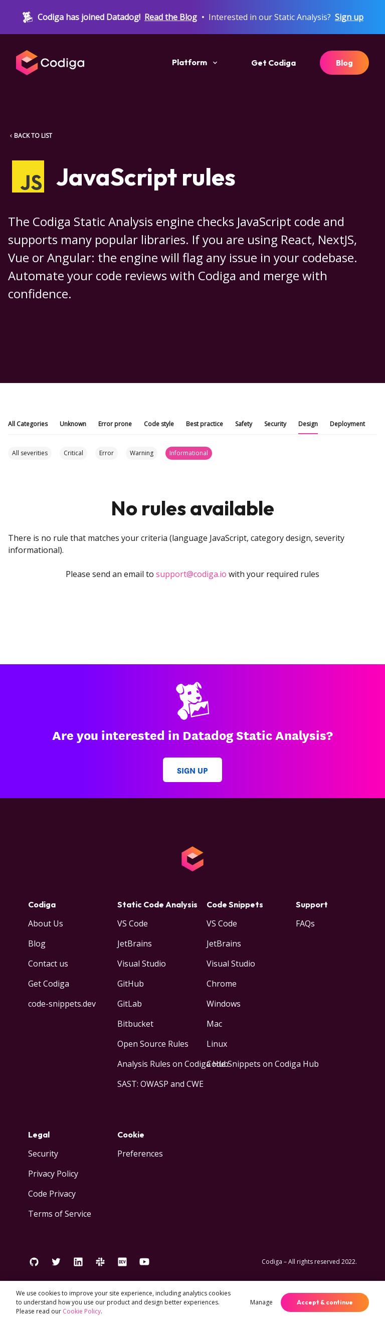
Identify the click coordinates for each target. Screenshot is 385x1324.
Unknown (73, 424)
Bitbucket (135, 1023)
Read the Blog (170, 17)
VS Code (132, 923)
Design (308, 424)
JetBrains (134, 943)
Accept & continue (325, 1302)
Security (275, 424)
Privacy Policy (53, 1173)
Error (106, 453)
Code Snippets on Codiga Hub (263, 1063)
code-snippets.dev (62, 1003)
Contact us (48, 963)
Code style (159, 424)
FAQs (305, 923)
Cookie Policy (82, 1311)
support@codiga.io (191, 574)
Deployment (347, 424)
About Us (45, 923)
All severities (30, 453)
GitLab (129, 1003)
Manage (261, 1302)
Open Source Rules (152, 1043)
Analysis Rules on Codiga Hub (173, 1063)
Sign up (349, 17)
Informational (188, 453)
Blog (344, 63)
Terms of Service (59, 1213)
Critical (73, 453)
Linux (217, 1043)
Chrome (222, 983)
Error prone (115, 424)
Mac (214, 1023)
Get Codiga (273, 63)
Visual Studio (141, 963)
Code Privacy (52, 1193)
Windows (224, 1003)
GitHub (130, 983)
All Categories (28, 424)
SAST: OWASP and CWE (160, 1083)
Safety (243, 424)
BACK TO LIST (30, 135)
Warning (141, 453)
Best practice (204, 424)
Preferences (140, 1153)
